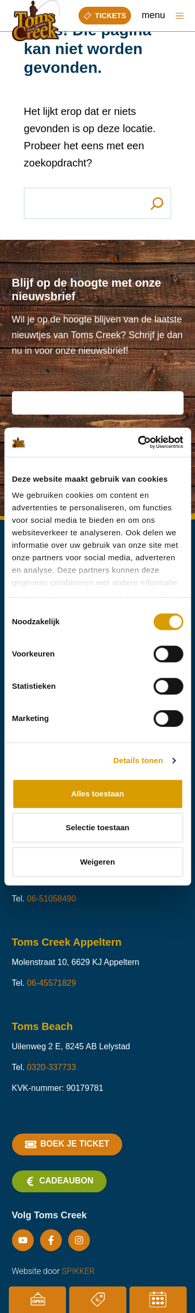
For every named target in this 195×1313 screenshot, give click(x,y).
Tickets (105, 15)
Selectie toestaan (97, 827)
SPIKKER (78, 1271)
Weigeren (97, 861)
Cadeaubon (59, 1181)
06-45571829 (51, 983)
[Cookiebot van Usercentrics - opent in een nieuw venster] (139, 442)
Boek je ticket (67, 1144)
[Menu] (180, 16)
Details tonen (138, 760)
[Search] (156, 203)
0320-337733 (51, 1067)
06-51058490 (51, 898)
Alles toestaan (97, 793)
